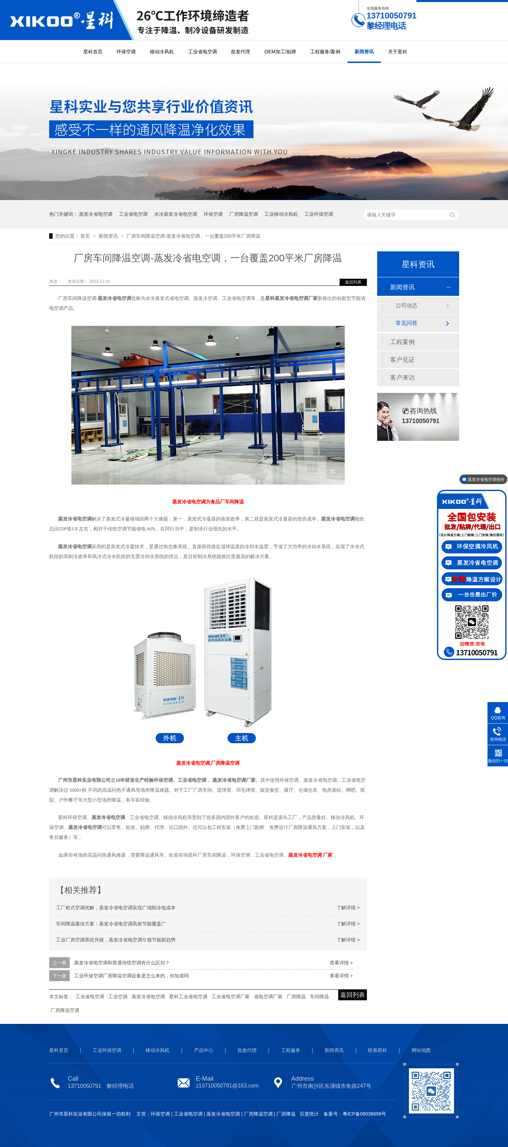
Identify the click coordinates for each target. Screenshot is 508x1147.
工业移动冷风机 (281, 214)
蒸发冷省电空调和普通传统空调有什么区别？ (122, 962)
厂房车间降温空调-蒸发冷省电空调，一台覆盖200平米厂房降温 (193, 236)
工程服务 (290, 1050)
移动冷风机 (162, 51)
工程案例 (402, 342)
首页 (85, 236)
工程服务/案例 (325, 51)
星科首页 (92, 51)
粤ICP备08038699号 (364, 1114)
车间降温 (319, 996)
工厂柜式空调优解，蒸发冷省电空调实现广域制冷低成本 (116, 907)
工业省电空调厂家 (230, 996)
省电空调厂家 (268, 996)
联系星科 (377, 1050)
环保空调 (126, 51)
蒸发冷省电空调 (95, 214)
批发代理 (240, 51)
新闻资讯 (364, 51)
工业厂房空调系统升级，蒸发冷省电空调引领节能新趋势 (116, 939)
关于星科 (397, 51)
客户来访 (402, 377)
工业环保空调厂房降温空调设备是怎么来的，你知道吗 (131, 975)
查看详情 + (341, 962)
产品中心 (203, 1050)
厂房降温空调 (243, 214)
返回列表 (353, 282)
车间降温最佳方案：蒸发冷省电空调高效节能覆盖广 (111, 923)
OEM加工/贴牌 (280, 51)
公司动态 (406, 305)
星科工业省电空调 (188, 996)
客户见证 (402, 359)
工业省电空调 (202, 51)
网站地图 (421, 1050)
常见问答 (406, 323)
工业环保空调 (318, 214)
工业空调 (117, 996)
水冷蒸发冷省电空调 (175, 214)
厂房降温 (296, 996)
